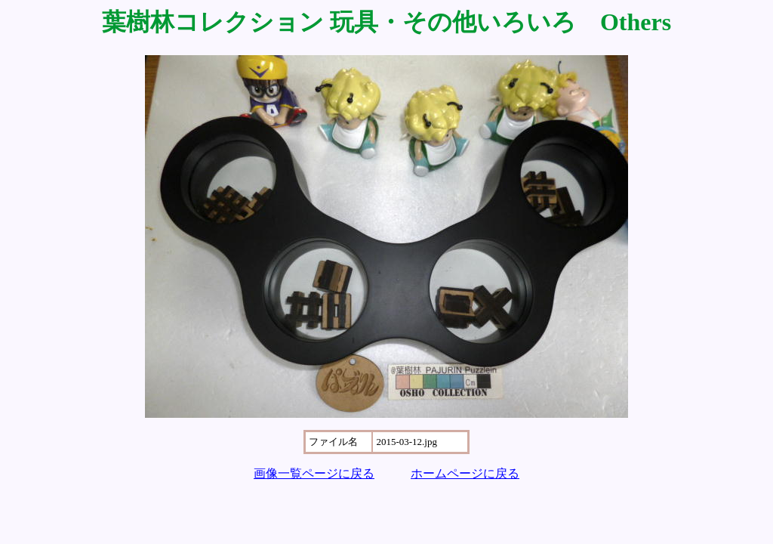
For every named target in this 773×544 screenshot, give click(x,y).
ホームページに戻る (465, 473)
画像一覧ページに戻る (314, 473)
